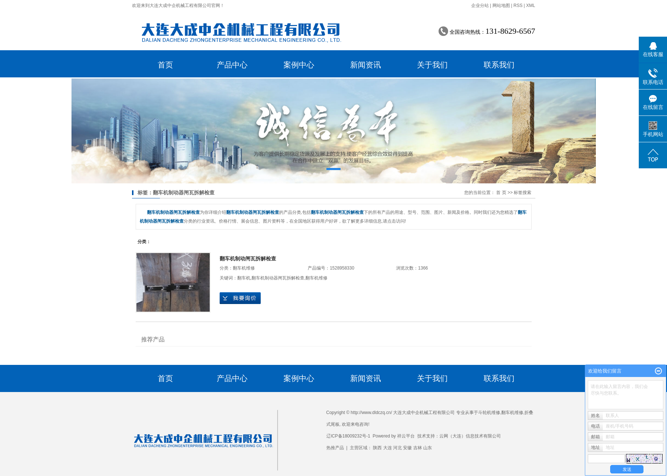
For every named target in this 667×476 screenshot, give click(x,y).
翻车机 (243, 278)
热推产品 (335, 447)
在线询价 (240, 298)
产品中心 (232, 65)
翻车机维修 (244, 268)
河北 (397, 447)
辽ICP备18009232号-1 (348, 436)
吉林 (417, 447)
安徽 (407, 447)
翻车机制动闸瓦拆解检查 (248, 258)
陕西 (377, 447)
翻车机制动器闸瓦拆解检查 (278, 278)
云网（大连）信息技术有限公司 (470, 436)
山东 (427, 447)
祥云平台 (406, 436)
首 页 (501, 192)
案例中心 (298, 65)
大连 (387, 447)
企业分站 (480, 5)
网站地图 (501, 5)
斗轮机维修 (489, 412)
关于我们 (432, 65)
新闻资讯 (365, 65)
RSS (518, 5)
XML (530, 5)
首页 (165, 65)
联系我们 (499, 65)
